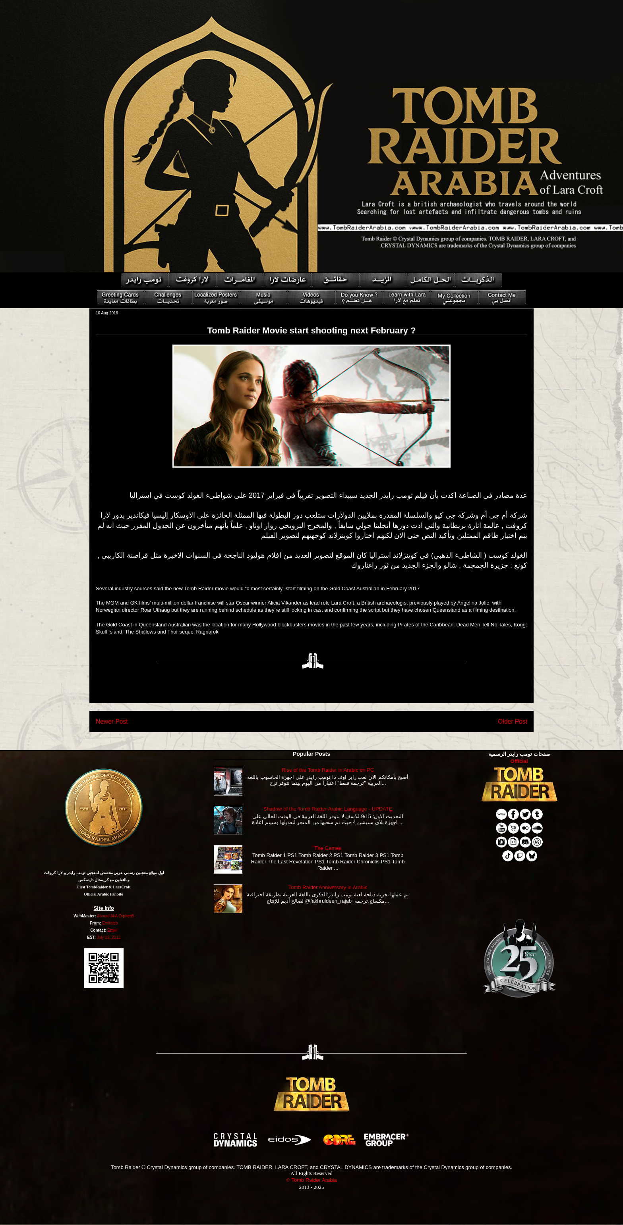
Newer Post (112, 721)
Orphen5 (126, 916)
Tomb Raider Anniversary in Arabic (328, 887)
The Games (327, 848)
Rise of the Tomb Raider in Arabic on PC (328, 770)
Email (112, 930)
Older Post (512, 721)
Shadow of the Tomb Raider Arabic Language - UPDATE (328, 809)
